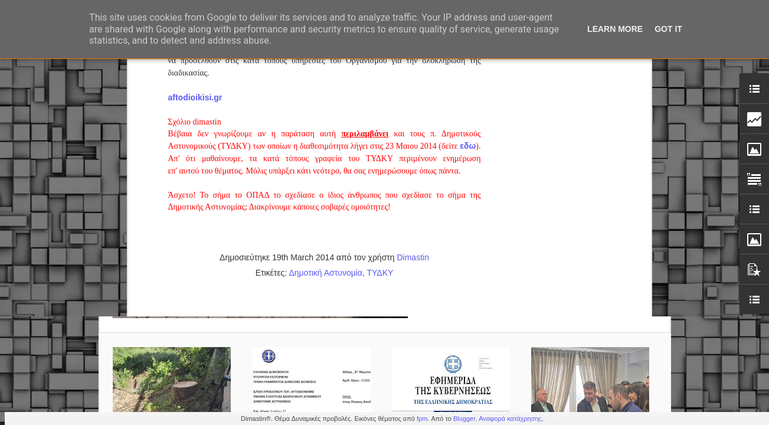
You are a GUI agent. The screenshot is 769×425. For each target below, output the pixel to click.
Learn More (615, 29)
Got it (668, 29)
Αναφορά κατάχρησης (510, 418)
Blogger (464, 418)
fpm (422, 418)
